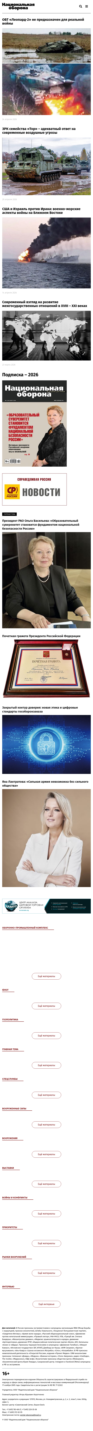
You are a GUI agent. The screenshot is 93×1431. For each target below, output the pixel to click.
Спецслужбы (10, 1079)
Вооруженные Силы (14, 1108)
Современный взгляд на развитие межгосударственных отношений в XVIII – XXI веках (44, 304)
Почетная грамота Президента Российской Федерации (41, 636)
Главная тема (10, 1049)
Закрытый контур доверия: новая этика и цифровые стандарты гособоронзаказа (40, 709)
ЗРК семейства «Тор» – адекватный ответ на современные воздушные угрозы (39, 131)
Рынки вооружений (14, 1257)
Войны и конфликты (14, 1197)
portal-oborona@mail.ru (30, 1415)
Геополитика (10, 1019)
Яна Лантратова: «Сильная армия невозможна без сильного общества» (45, 783)
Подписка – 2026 (20, 374)
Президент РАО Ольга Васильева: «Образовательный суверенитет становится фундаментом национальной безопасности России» (40, 525)
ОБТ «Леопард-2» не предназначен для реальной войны (43, 21)
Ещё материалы (46, 976)
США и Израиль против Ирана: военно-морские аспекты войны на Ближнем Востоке (41, 211)
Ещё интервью (46, 1304)
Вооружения (9, 1138)
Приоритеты (9, 1227)
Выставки (8, 1168)
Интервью (8, 1286)
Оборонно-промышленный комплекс (25, 927)
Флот (5, 989)
